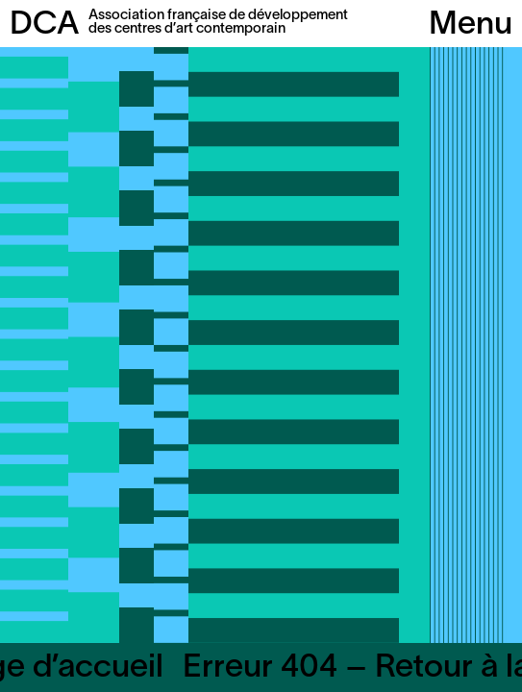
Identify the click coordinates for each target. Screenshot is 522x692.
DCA (44, 25)
